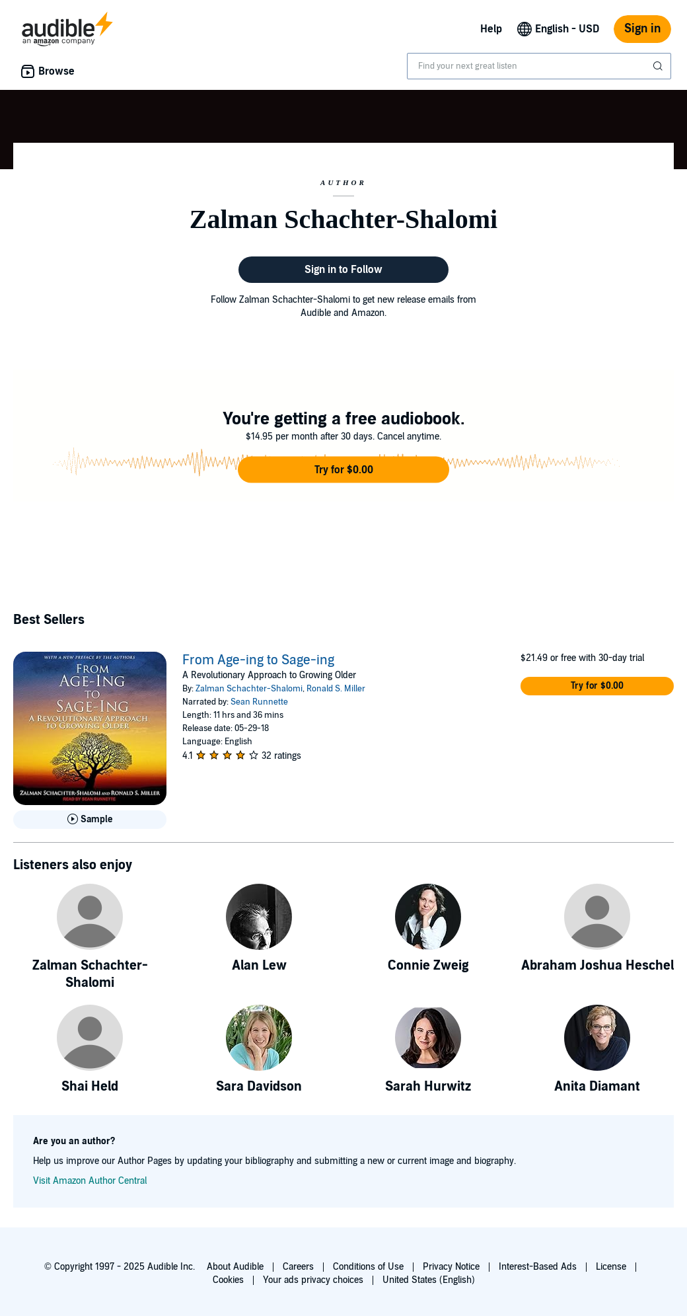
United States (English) (428, 1280)
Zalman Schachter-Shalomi (249, 688)
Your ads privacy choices (313, 1280)
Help (491, 29)
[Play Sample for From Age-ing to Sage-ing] (89, 819)
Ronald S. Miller (336, 688)
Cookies (228, 1280)
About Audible (235, 1266)
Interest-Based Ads (538, 1266)
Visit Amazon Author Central (90, 1180)
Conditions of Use (368, 1266)
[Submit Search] (659, 66)
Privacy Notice (451, 1266)
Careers (298, 1266)
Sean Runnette (259, 702)
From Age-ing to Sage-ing (258, 660)
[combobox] (539, 66)
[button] (343, 470)
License (611, 1266)
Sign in (642, 29)
